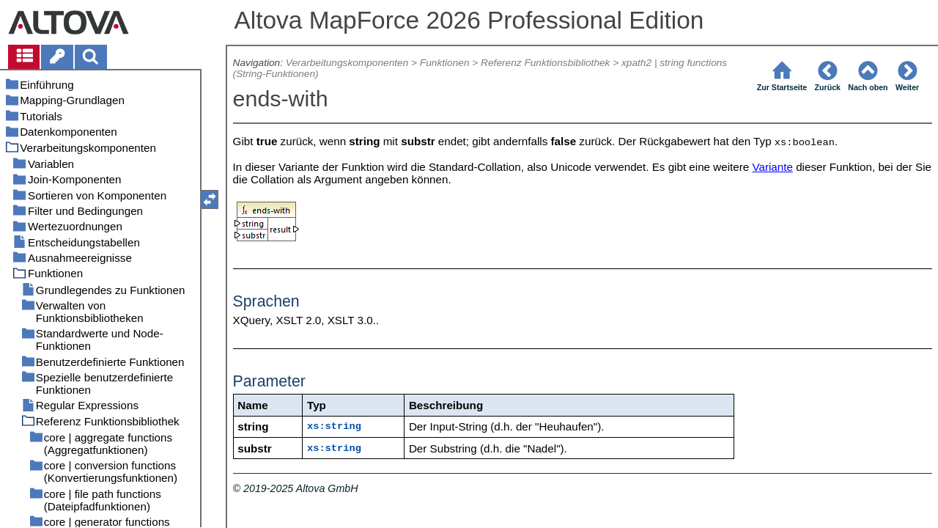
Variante (772, 167)
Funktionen (445, 62)
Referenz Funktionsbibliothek (545, 62)
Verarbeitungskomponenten (347, 62)
